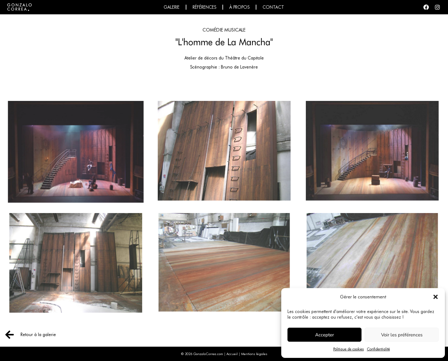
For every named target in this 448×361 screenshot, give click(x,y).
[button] (435, 297)
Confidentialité (378, 349)
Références (204, 7)
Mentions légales (254, 354)
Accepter (324, 335)
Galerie (172, 7)
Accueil (232, 354)
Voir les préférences (401, 335)
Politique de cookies (348, 349)
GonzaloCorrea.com (208, 354)
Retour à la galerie (38, 334)
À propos (239, 7)
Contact (273, 7)
